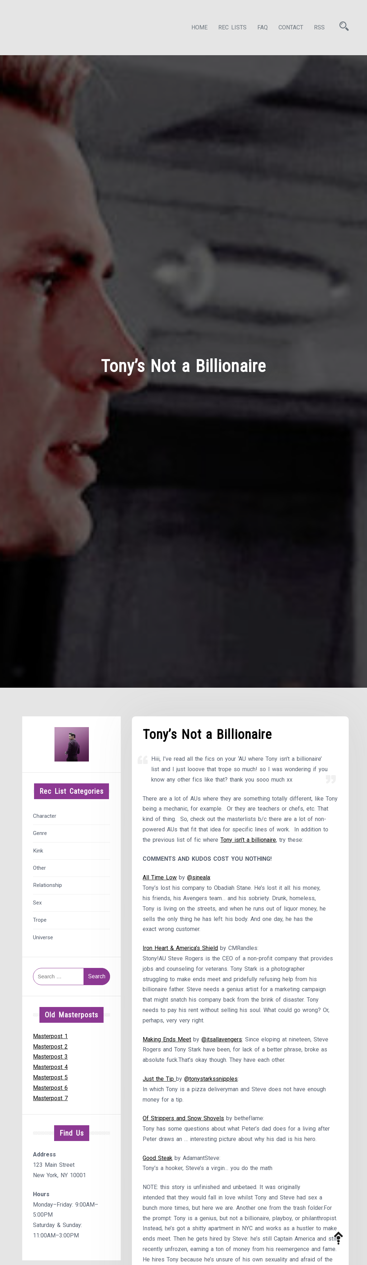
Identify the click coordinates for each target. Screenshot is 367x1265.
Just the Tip (159, 1078)
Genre (40, 833)
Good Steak (157, 1158)
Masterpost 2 (50, 1046)
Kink (38, 851)
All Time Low (160, 877)
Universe (43, 937)
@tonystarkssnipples (211, 1078)
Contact (290, 27)
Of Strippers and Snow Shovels (183, 1118)
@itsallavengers (221, 1039)
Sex (37, 902)
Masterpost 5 (50, 1077)
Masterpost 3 (50, 1056)
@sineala (198, 877)
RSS (319, 27)
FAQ (262, 27)
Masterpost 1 (50, 1036)
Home (199, 27)
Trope (40, 920)
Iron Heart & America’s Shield (180, 948)
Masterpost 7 (50, 1098)
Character (44, 816)
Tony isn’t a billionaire (248, 839)
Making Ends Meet (167, 1039)
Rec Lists (232, 27)
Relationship (47, 885)
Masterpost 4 (50, 1067)
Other (39, 868)
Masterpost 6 (50, 1087)
